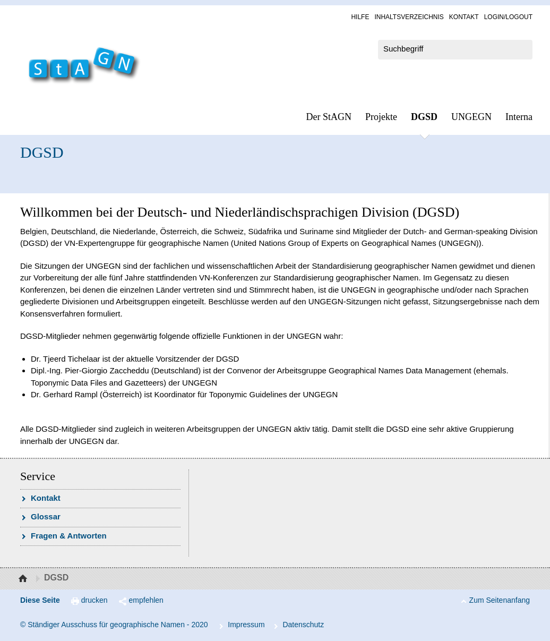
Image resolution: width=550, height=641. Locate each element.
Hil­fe (360, 17)
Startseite (24, 578)
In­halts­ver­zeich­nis (408, 17)
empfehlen (146, 600)
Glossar (46, 516)
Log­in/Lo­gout (508, 17)
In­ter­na (518, 117)
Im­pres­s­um (246, 624)
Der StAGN (329, 117)
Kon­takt (464, 17)
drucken (94, 600)
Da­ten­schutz (303, 624)
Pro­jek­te (381, 117)
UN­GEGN (471, 117)
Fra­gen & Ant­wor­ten (69, 535)
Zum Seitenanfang (499, 600)
